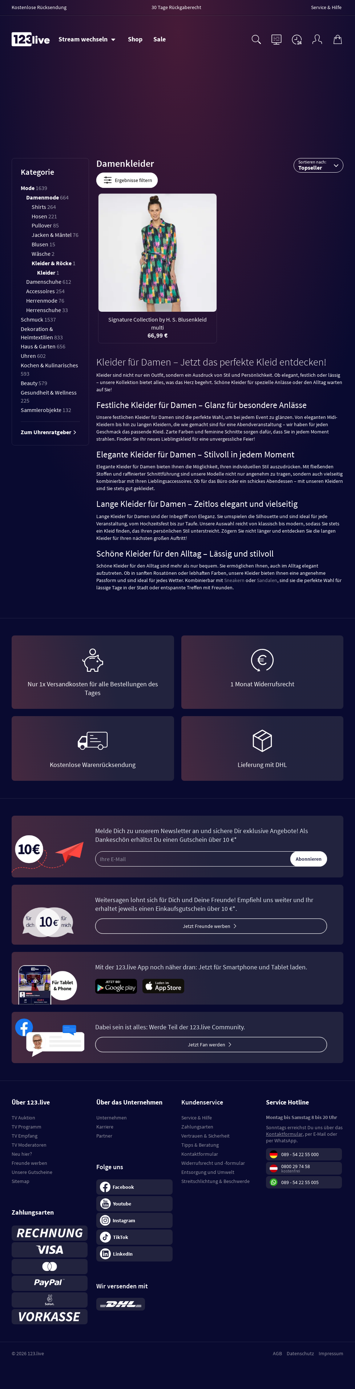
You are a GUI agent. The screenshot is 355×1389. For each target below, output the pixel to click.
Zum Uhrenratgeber (49, 432)
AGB (277, 1353)
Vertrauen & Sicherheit (205, 1135)
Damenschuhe (48, 281)
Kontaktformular (199, 1154)
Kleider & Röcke (54, 263)
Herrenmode (45, 300)
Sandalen (267, 580)
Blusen (43, 244)
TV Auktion (23, 1117)
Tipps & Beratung (200, 1145)
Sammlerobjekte (46, 409)
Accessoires (45, 291)
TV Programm (26, 1126)
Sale (159, 39)
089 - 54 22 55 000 (300, 1154)
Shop (135, 39)
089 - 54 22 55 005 (300, 1182)
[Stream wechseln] (87, 39)
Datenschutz (300, 1353)
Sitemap (20, 1181)
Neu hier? (22, 1154)
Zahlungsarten (197, 1126)
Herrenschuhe (47, 310)
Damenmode (47, 197)
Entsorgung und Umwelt (207, 1172)
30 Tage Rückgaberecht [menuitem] (176, 7)
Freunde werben (29, 1163)
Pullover (45, 225)
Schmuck (38, 319)
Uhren (33, 355)
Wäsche (43, 253)
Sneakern (234, 580)
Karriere (104, 1126)
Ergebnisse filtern (127, 180)
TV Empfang (24, 1135)
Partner (104, 1135)
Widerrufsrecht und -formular (213, 1163)
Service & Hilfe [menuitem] (326, 7)
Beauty (34, 383)
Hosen (44, 216)
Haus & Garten (43, 346)
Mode (34, 187)
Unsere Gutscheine (32, 1172)
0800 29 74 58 (295, 1166)
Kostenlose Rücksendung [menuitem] (39, 7)
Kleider (48, 272)
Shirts (44, 206)
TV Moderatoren (29, 1145)
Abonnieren (309, 859)
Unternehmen (111, 1117)
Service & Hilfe (196, 1117)
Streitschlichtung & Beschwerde (215, 1181)
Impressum (331, 1353)
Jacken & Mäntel (55, 234)
